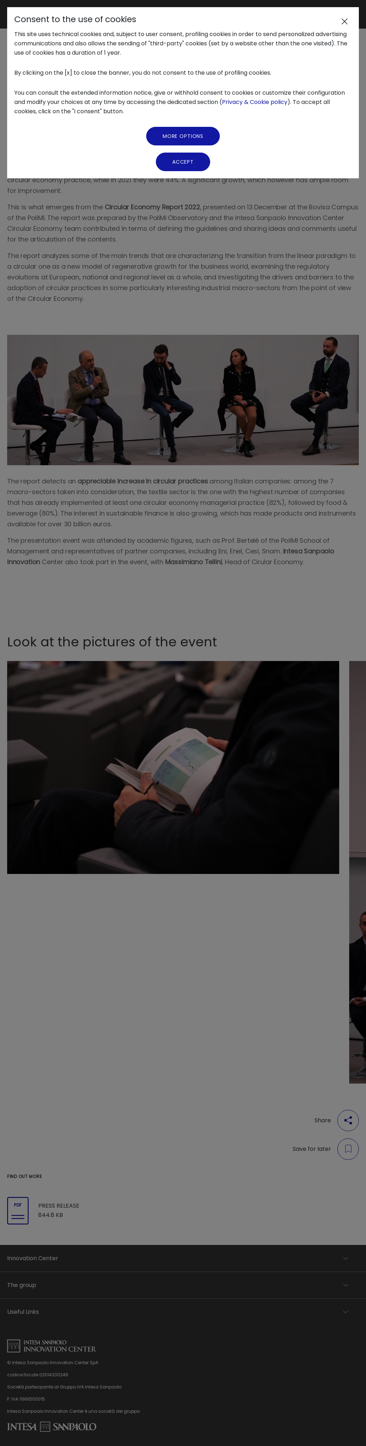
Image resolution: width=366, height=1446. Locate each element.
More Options (183, 136)
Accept (183, 161)
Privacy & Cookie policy (254, 102)
